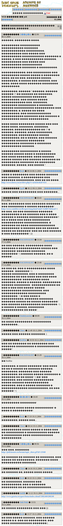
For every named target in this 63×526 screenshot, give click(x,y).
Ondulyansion (26, 316)
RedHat (23, 340)
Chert (22, 330)
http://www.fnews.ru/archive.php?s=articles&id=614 (24, 182)
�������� (53, 35)
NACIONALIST (27, 198)
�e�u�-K (25, 397)
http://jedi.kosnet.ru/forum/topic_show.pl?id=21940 (24, 452)
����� (18, 9)
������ (31, 9)
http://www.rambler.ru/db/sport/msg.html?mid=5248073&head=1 (30, 209)
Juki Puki (24, 502)
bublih (22, 493)
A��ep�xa (25, 34)
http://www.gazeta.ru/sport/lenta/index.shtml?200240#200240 (28, 496)
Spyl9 (22, 188)
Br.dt (22, 171)
